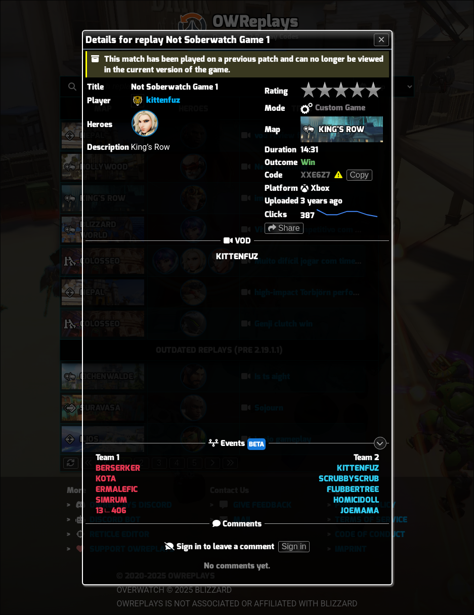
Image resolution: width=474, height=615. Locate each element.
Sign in (294, 547)
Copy (359, 175)
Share (284, 228)
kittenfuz (163, 100)
